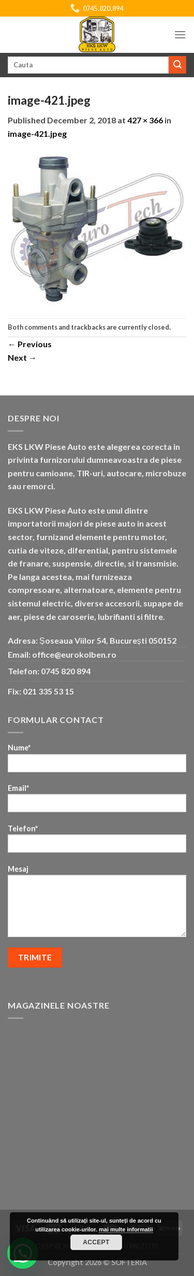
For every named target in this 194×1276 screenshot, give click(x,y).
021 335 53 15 (48, 691)
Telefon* (97, 842)
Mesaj (97, 904)
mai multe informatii (126, 1229)
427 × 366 (145, 120)
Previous (30, 344)
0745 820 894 (66, 671)
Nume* (97, 761)
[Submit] (177, 65)
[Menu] (180, 34)
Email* (97, 801)
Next (22, 357)
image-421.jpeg (37, 133)
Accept (96, 1242)
